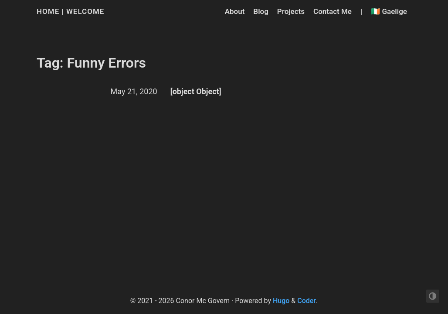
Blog (260, 11)
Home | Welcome (70, 11)
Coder (306, 301)
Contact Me (332, 11)
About (235, 11)
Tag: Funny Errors (91, 63)
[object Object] (195, 91)
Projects (291, 11)
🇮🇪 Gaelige (389, 11)
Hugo (281, 301)
